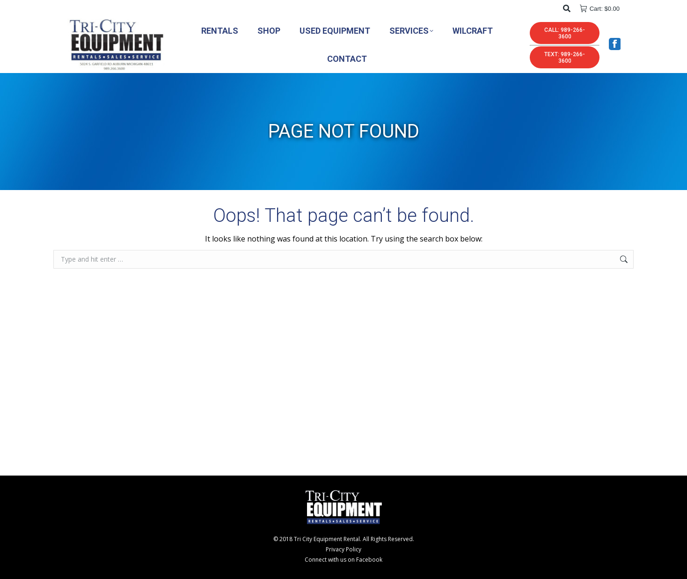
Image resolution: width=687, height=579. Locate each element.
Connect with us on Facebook (343, 560)
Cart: (600, 8)
